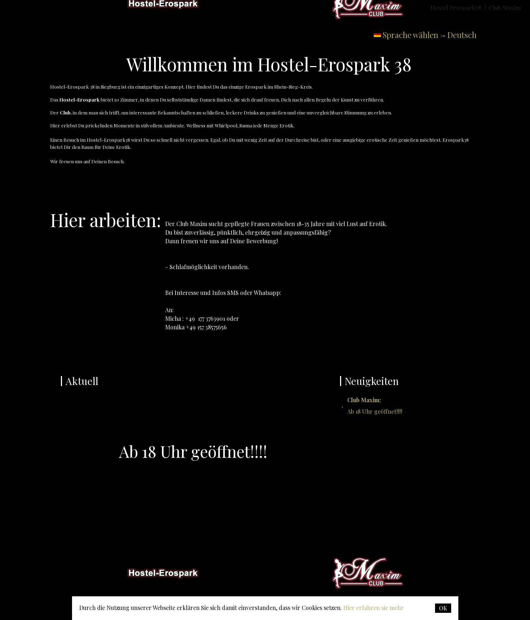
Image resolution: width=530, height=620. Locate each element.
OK (443, 608)
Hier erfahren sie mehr (373, 607)
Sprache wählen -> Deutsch (430, 34)
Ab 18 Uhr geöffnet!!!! (374, 405)
